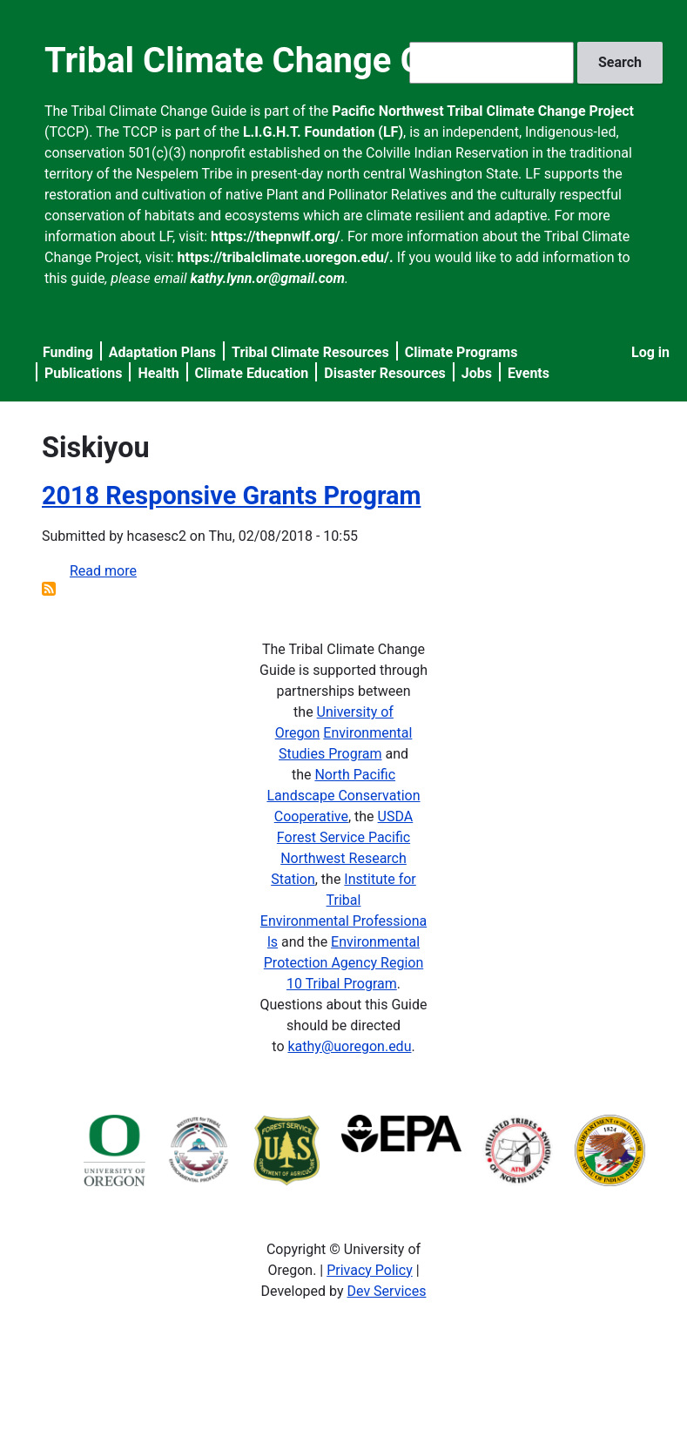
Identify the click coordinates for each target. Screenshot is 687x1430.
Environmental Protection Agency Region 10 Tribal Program (343, 963)
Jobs (476, 373)
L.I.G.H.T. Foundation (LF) (323, 132)
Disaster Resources (385, 373)
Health (158, 373)
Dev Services (387, 1291)
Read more (103, 571)
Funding (68, 352)
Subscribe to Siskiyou (49, 589)
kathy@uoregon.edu (349, 1046)
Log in (650, 352)
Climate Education (252, 373)
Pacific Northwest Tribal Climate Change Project (483, 111)
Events (528, 373)
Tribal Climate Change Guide (267, 60)
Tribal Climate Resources (310, 352)
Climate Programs (461, 352)
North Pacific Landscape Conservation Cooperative (343, 795)
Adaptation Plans (162, 352)
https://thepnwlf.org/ (275, 236)
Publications (83, 373)
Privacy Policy (370, 1270)
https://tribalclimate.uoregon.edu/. (286, 257)
